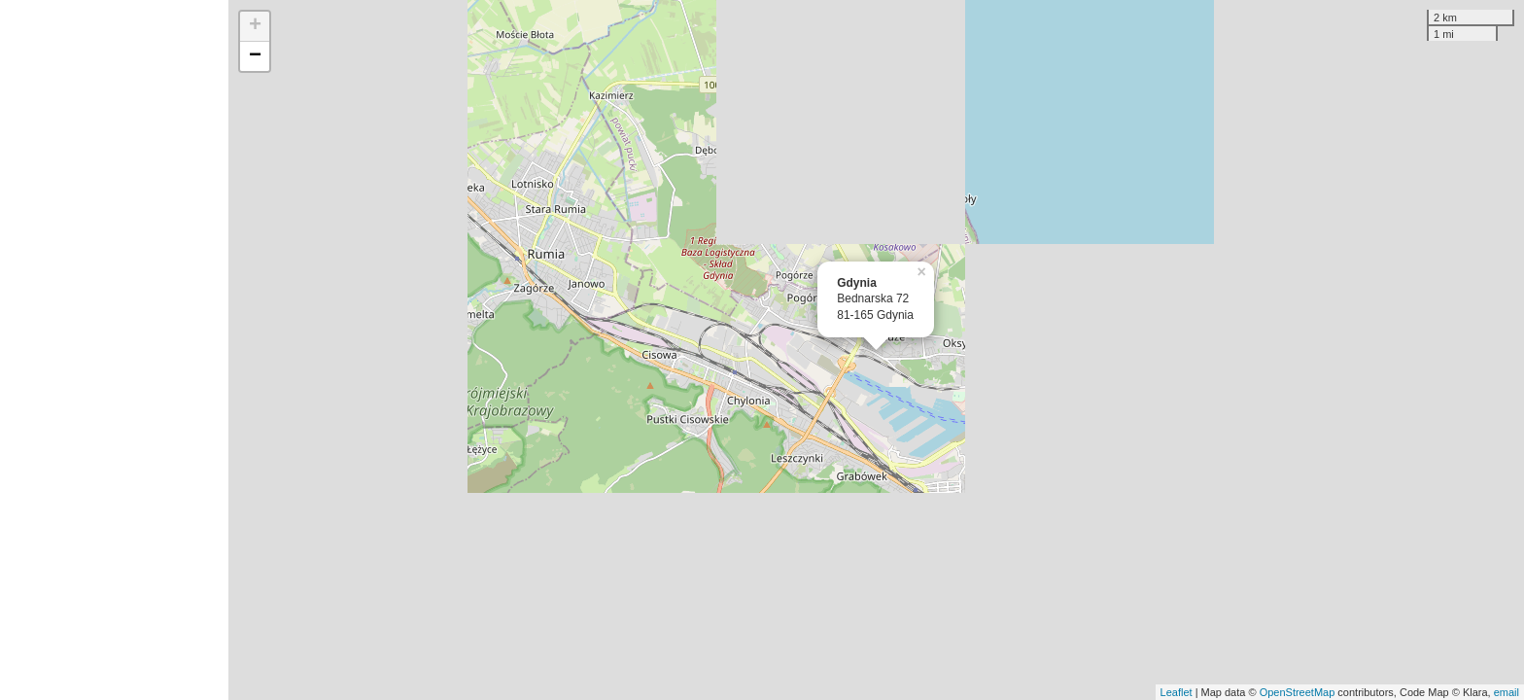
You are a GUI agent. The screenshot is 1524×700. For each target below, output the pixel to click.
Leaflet (1176, 692)
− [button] (255, 56)
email (1506, 692)
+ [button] (255, 26)
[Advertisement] (114, 350)
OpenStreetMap (1297, 692)
